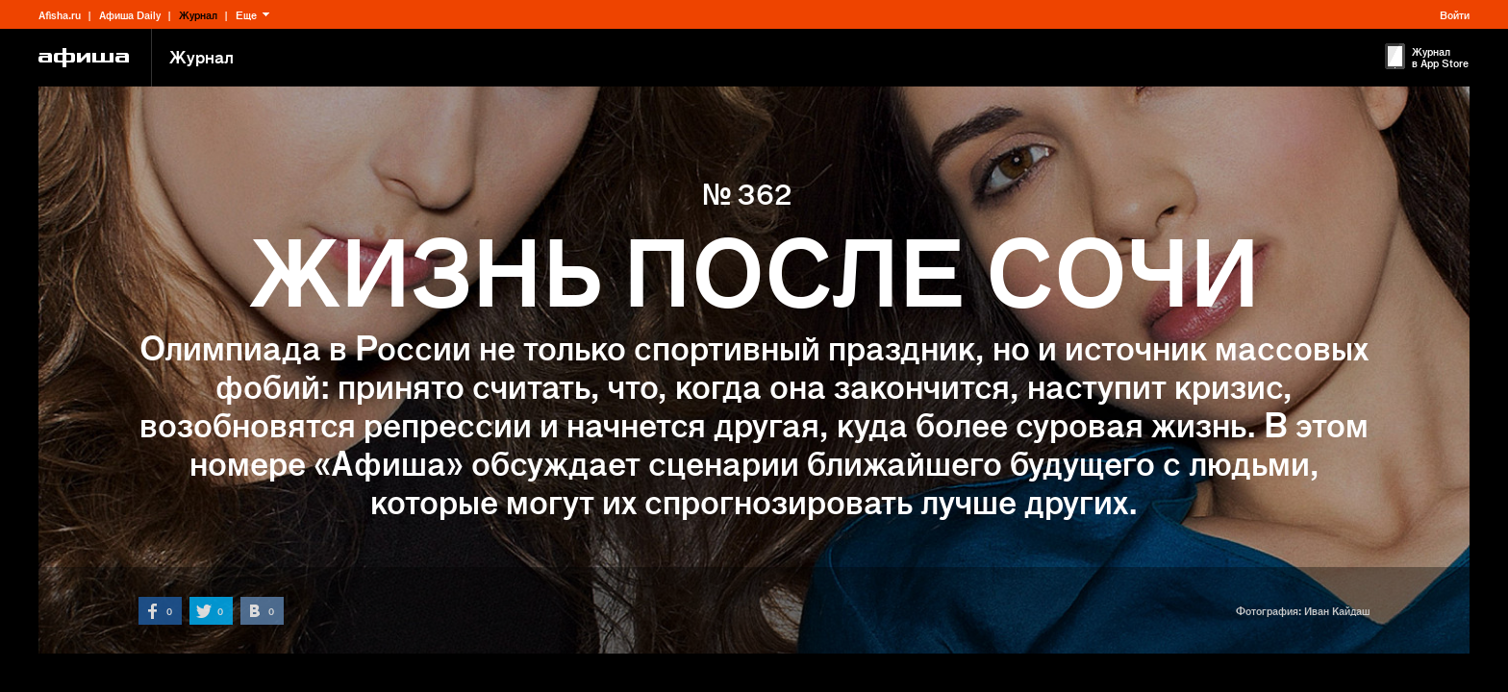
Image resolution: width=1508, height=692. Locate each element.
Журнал (198, 14)
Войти (1455, 14)
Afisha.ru (59, 14)
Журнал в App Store (1440, 56)
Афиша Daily (130, 14)
